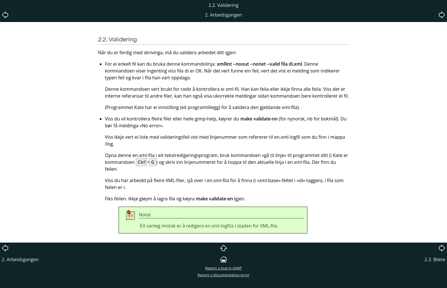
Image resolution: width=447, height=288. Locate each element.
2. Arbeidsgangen (20, 259)
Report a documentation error (223, 274)
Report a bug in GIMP (223, 268)
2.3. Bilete (434, 259)
